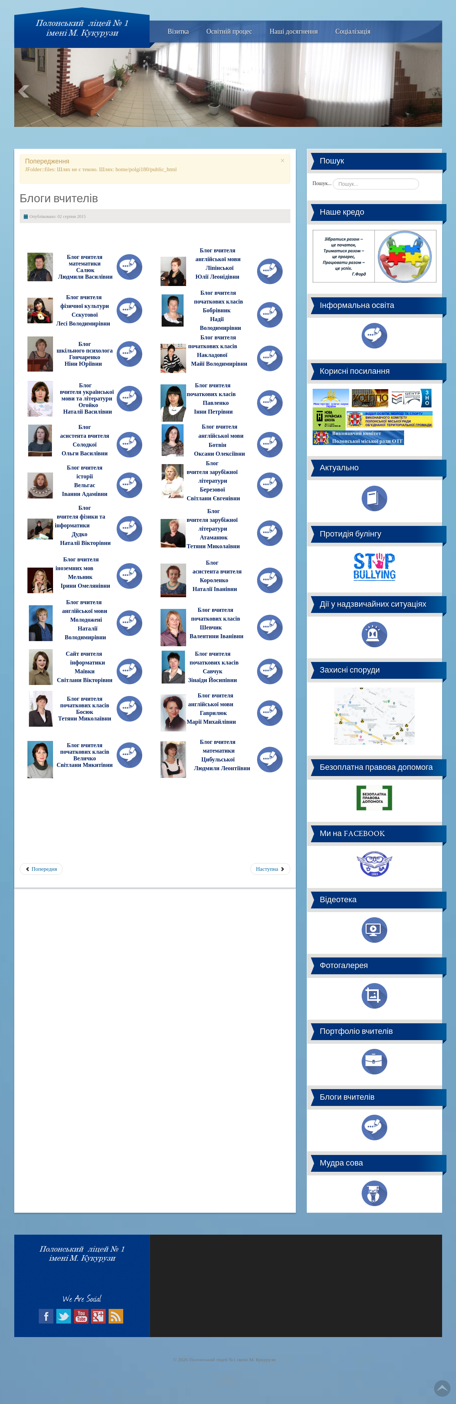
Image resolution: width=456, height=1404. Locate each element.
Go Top (442, 1388)
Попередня (41, 869)
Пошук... (322, 183)
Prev (24, 91)
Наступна (270, 869)
